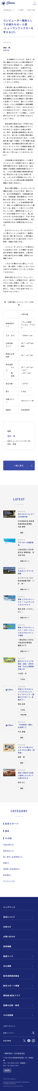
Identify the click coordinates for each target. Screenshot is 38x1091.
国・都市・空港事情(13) (13, 856)
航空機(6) (7, 875)
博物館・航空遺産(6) (11, 869)
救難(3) (6, 863)
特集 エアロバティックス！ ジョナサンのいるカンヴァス (26, 602)
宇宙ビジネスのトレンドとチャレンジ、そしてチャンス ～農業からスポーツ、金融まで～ (26, 694)
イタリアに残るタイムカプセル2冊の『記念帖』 (26, 750)
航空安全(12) (8, 850)
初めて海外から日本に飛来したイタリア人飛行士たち (26, 775)
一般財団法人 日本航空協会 (14, 1053)
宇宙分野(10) (8, 844)
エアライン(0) (8, 881)
